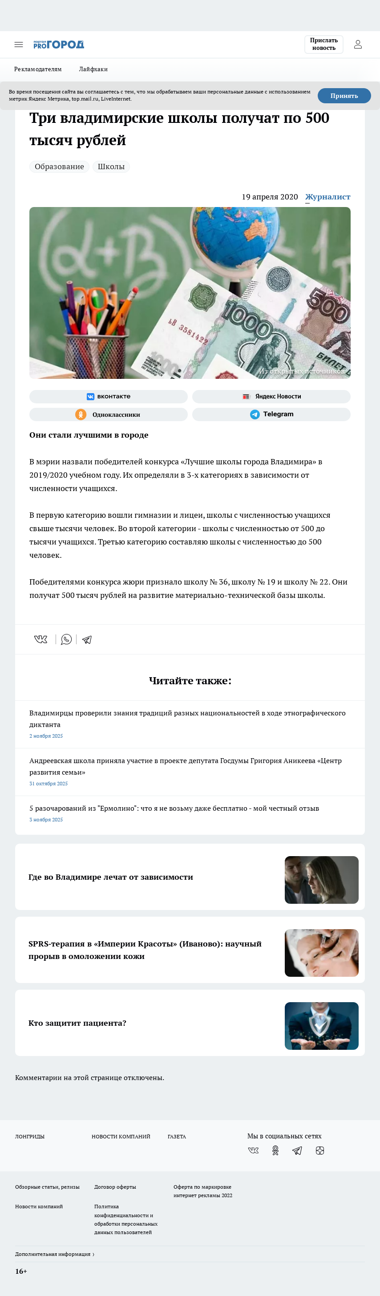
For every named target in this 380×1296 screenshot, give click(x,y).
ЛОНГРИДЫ (29, 1136)
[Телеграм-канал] (271, 414)
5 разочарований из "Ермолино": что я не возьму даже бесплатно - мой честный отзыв (190, 814)
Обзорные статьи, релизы (47, 1186)
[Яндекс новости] (271, 396)
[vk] (41, 639)
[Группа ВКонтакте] (108, 396)
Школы (111, 166)
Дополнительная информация (52, 1254)
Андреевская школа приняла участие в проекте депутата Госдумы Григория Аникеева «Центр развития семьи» (190, 772)
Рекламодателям (38, 69)
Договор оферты (115, 1186)
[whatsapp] (66, 639)
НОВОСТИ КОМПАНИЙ (121, 1136)
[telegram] (90, 639)
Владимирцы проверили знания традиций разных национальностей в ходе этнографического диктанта (190, 725)
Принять (344, 96)
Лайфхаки (93, 69)
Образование (59, 166)
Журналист (328, 196)
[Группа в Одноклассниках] (108, 414)
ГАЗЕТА (177, 1136)
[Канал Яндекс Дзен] (320, 1150)
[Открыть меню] (18, 44)
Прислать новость (324, 44)
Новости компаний (39, 1206)
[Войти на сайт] (358, 44)
